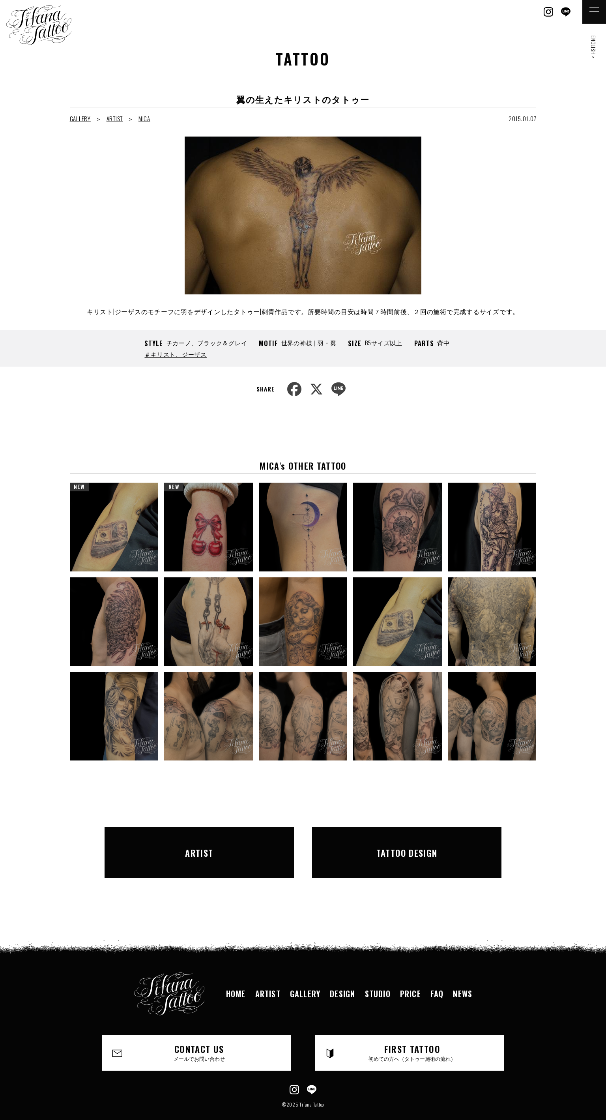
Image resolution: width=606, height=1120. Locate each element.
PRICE (410, 976)
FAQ (437, 976)
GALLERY (80, 118)
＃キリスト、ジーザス (175, 354)
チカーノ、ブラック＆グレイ (206, 342)
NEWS (462, 976)
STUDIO (378, 976)
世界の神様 (296, 342)
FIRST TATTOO (412, 1034)
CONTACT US (199, 1034)
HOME (236, 976)
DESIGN (342, 976)
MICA (144, 118)
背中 (443, 342)
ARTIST (115, 118)
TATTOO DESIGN (407, 843)
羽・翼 (327, 342)
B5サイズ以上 (383, 342)
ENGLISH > (593, 47)
